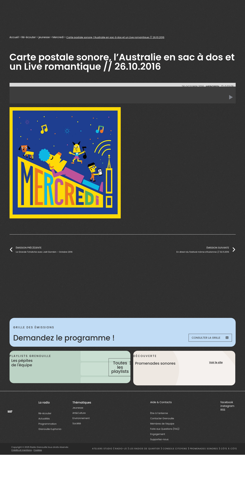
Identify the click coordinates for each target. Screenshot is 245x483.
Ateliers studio (102, 460)
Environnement (81, 429)
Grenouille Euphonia (49, 440)
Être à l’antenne (159, 424)
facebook (227, 413)
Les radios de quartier (145, 460)
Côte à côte (229, 460)
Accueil (14, 37)
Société (77, 434)
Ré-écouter (28, 37)
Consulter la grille (207, 338)
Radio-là (121, 460)
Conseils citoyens (175, 460)
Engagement (157, 445)
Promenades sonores (204, 460)
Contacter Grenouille (162, 429)
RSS (223, 421)
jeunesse (44, 37)
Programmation (47, 434)
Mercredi (58, 37)
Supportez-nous (159, 450)
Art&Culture (79, 424)
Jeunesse (78, 418)
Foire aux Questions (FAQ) (164, 439)
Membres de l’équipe (162, 434)
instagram (227, 417)
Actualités (44, 429)
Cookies (38, 461)
